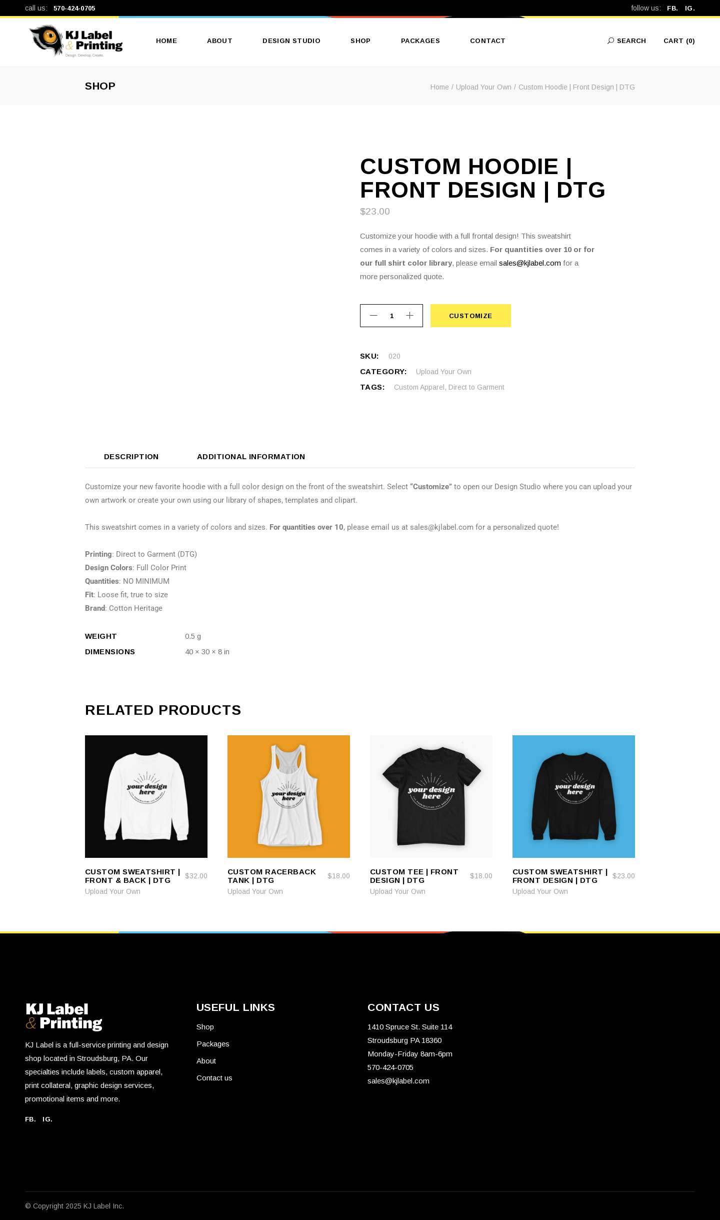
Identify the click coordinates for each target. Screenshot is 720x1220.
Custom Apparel (419, 387)
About (206, 1060)
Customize (470, 316)
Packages (213, 1043)
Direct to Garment (476, 387)
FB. (675, 8)
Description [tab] (131, 456)
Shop (205, 1026)
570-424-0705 (75, 8)
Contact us (214, 1077)
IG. (690, 8)
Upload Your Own (444, 372)
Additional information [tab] (251, 456)
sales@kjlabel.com (530, 263)
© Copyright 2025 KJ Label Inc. (74, 1206)
